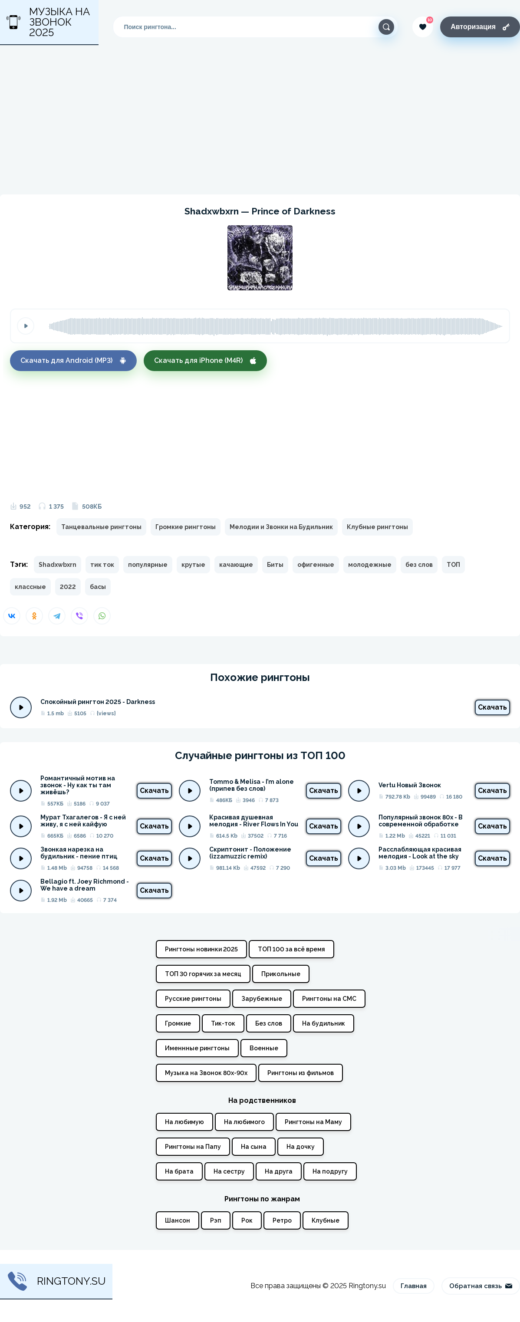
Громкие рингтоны (185, 526)
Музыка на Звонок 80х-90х (206, 1072)
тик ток (102, 564)
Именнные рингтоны (197, 1048)
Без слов (268, 1023)
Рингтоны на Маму (313, 1121)
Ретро (282, 1220)
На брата (179, 1171)
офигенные (315, 564)
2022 (68, 586)
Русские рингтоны (193, 998)
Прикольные (280, 973)
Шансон (177, 1220)
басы (98, 586)
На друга (279, 1171)
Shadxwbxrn (57, 564)
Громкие (178, 1023)
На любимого (244, 1121)
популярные (148, 564)
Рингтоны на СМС (329, 998)
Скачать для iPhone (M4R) (205, 360)
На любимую (184, 1121)
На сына (254, 1146)
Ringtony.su (56, 1281)
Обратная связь (480, 1286)
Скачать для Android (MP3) (73, 360)
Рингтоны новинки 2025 (201, 949)
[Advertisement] (260, 120)
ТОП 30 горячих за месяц (203, 973)
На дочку (300, 1146)
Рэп (215, 1220)
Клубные (325, 1220)
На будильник (323, 1023)
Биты (275, 564)
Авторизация (480, 26)
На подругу (330, 1171)
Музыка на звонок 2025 (48, 22)
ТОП (453, 564)
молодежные (370, 564)
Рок (247, 1220)
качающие (236, 564)
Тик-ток (223, 1023)
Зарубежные (261, 998)
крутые (193, 564)
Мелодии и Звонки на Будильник (281, 526)
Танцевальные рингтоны (101, 526)
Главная (414, 1286)
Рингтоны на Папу (193, 1146)
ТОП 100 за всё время (291, 949)
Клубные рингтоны (377, 526)
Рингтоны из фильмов (300, 1072)
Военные (264, 1048)
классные (30, 586)
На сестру (229, 1171)
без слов (419, 564)
